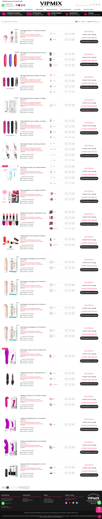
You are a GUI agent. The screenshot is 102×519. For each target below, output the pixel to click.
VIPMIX (24, 146)
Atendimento (25, 501)
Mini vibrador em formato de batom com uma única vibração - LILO (39, 52)
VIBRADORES (39, 9)
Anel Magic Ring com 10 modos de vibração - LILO (34, 30)
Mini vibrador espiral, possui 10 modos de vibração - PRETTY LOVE (39, 350)
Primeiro (4, 487)
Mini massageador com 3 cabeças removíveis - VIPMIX (36, 190)
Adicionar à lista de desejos (27, 40)
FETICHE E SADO (89, 9)
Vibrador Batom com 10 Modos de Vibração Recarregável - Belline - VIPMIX (41, 236)
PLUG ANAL (77, 9)
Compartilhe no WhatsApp (26, 43)
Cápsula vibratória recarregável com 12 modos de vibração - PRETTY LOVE (42, 464)
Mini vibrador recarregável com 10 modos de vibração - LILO (37, 258)
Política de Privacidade (28, 500)
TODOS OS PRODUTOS (15, 9)
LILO (24, 33)
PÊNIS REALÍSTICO (51, 9)
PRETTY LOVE (26, 352)
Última (21, 487)
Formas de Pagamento (49, 500)
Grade (78, 21)
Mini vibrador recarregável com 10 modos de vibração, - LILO (37, 327)
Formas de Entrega (48, 501)
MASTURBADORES (65, 9)
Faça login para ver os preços (89, 41)
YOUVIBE (25, 78)
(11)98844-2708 (6, 5)
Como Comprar (47, 498)
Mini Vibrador (14, 21)
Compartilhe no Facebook (26, 41)
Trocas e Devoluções (48, 502)
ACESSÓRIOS (29, 9)
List (84, 21)
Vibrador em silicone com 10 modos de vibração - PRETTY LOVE (38, 395)
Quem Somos (26, 498)
